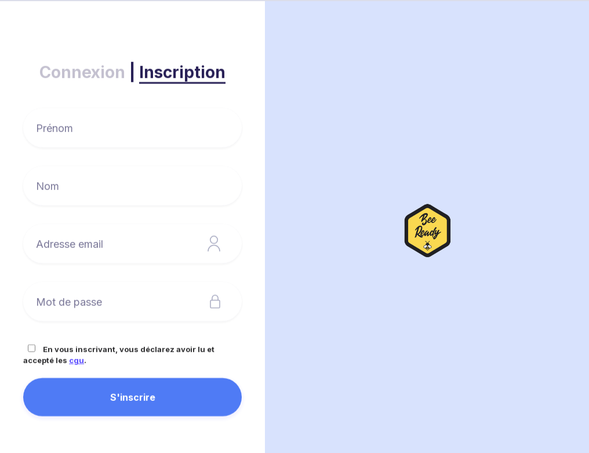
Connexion (82, 72)
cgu (76, 360)
